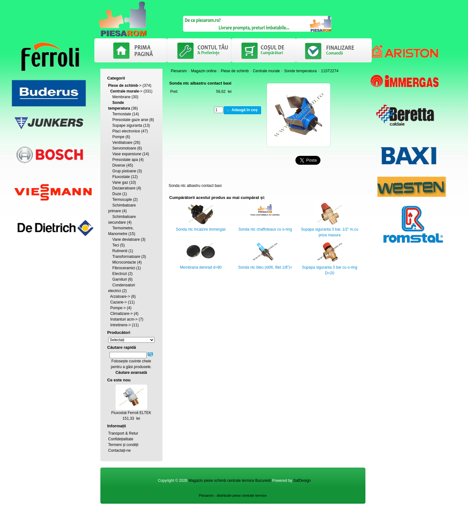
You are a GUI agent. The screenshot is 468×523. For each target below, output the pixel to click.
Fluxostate (121, 177)
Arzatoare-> (120, 296)
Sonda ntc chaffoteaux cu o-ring (265, 229)
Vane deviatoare (126, 239)
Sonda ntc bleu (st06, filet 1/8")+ (265, 267)
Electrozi (119, 273)
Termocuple (122, 199)
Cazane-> (118, 302)
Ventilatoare (122, 142)
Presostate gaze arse (130, 120)
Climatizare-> (121, 313)
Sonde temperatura (300, 71)
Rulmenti (119, 251)
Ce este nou (119, 380)
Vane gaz (120, 182)
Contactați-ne (119, 450)
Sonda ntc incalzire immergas (200, 229)
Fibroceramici (123, 268)
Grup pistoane (124, 171)
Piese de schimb (235, 71)
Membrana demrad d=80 (201, 267)
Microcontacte (124, 262)
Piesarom (179, 71)
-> (125, 85)
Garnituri (119, 279)
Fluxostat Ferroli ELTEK (131, 413)
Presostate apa (125, 159)
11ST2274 (329, 71)
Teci (115, 245)
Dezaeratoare (124, 188)
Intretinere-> (120, 325)
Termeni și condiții (123, 445)
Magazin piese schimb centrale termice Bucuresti (229, 480)
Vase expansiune (126, 154)
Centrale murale (266, 71)
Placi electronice (126, 131)
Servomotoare (124, 148)
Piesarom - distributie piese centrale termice (233, 495)
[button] (242, 110)
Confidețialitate (120, 439)
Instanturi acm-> (123, 319)
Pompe (118, 137)
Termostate (121, 114)
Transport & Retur (123, 433)
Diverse (118, 165)
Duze (116, 194)
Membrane (121, 97)
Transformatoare (126, 256)
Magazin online (204, 71)
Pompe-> (118, 308)
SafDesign (302, 480)
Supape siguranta (127, 125)
